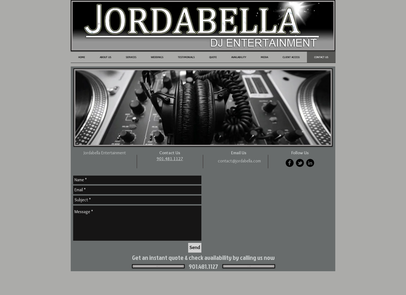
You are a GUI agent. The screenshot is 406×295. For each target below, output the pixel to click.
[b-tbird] (300, 163)
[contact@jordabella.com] (239, 161)
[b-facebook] (290, 163)
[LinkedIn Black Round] (310, 163)
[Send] (194, 248)
